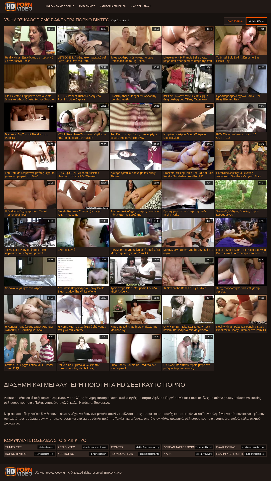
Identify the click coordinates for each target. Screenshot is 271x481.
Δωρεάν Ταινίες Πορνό (59, 6)
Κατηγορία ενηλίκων (113, 6)
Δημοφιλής (256, 21)
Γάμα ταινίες (87, 6)
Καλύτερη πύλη (141, 6)
